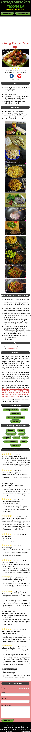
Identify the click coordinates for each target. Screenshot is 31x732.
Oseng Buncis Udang (9, 394)
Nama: (3, 692)
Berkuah (15, 413)
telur (23, 441)
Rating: (15, 688)
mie (25, 438)
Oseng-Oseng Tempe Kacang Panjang (16, 389)
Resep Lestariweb (12, 349)
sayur (7, 438)
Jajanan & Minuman (15, 417)
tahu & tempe (11, 441)
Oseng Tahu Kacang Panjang (12, 391)
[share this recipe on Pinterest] (19, 76)
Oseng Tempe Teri (23, 394)
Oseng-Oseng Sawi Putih (10, 396)
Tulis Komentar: (6, 705)
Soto (24, 410)
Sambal (15, 421)
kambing (11, 434)
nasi (16, 438)
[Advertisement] (15, 28)
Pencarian (7, 13)
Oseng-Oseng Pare (22, 392)
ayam (21, 430)
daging (10, 430)
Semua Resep (22, 13)
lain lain (15, 445)
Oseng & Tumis (11, 410)
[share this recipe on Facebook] (11, 76)
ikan (21, 434)
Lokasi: (3, 698)
